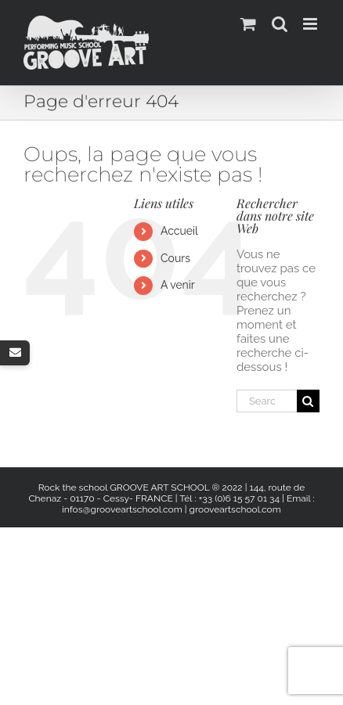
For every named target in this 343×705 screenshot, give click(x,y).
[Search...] (266, 401)
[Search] (308, 401)
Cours (175, 258)
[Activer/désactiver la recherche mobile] (279, 24)
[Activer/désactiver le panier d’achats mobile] (248, 24)
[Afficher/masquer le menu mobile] (311, 24)
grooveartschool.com (235, 509)
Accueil (179, 231)
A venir (178, 285)
